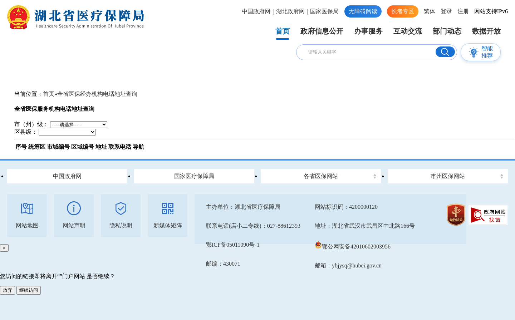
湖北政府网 (290, 11)
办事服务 (368, 31)
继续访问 (28, 290)
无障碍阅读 (363, 11)
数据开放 (486, 31)
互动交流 (407, 31)
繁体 (429, 11)
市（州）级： (31, 124)
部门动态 (447, 31)
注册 (463, 11)
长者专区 (402, 11)
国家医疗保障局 (194, 176)
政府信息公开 (321, 31)
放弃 (7, 290)
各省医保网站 (321, 176)
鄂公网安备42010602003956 (353, 246)
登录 (446, 11)
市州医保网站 (448, 176)
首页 (282, 31)
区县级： (25, 132)
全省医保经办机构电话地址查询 (97, 94)
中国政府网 (256, 11)
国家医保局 (324, 11)
